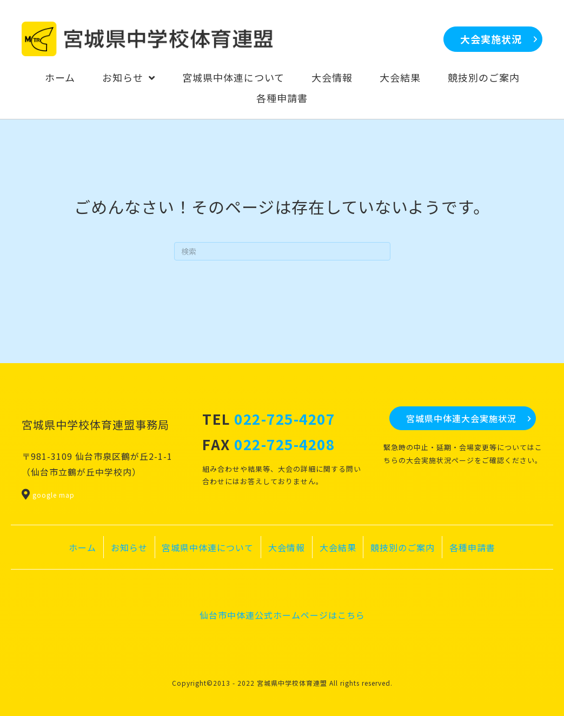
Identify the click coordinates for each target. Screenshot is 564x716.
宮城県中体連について (208, 547)
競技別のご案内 (402, 547)
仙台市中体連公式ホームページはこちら (282, 614)
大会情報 (286, 547)
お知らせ (129, 547)
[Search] (282, 251)
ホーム (82, 547)
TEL (268, 419)
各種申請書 (472, 547)
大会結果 (338, 547)
